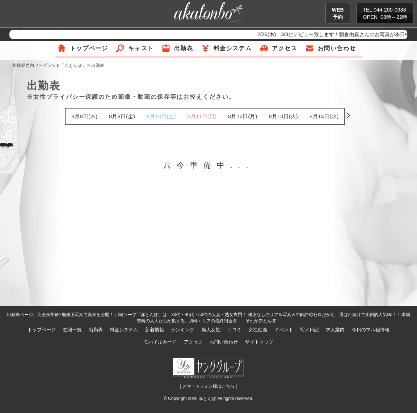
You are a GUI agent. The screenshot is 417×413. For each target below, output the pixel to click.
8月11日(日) (202, 116)
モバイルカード (160, 342)
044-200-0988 (390, 10)
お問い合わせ (337, 48)
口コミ (234, 329)
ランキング (182, 329)
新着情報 (154, 329)
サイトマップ (259, 342)
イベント (283, 329)
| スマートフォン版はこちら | (208, 386)
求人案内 (335, 329)
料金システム (233, 48)
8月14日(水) (323, 116)
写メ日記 (309, 329)
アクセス (284, 48)
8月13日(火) (283, 116)
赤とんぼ (207, 398)
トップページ (89, 48)
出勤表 (183, 48)
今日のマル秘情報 (370, 329)
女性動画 (257, 329)
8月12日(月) (242, 116)
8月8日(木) (84, 116)
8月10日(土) (161, 116)
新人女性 (211, 329)
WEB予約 (338, 13)
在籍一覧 (72, 329)
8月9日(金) (122, 116)
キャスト (140, 48)
